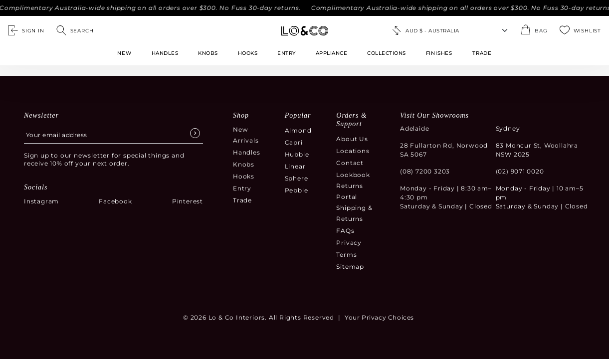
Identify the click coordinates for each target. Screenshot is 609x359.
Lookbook (353, 175)
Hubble (297, 154)
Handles (165, 53)
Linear (295, 166)
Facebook (115, 201)
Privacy (349, 242)
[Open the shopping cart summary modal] (534, 30)
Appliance (332, 53)
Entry (286, 53)
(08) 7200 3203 (425, 171)
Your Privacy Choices (379, 317)
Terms (346, 254)
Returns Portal (349, 191)
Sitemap (350, 266)
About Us (352, 139)
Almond (298, 130)
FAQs (345, 230)
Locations (352, 151)
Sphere (296, 178)
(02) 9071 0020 (520, 171)
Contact (350, 163)
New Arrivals (245, 135)
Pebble (296, 190)
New (124, 53)
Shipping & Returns (354, 213)
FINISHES (439, 53)
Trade (242, 200)
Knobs (208, 53)
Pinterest (187, 201)
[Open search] (75, 30)
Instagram (41, 201)
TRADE (482, 53)
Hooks (248, 53)
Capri (294, 142)
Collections (386, 53)
